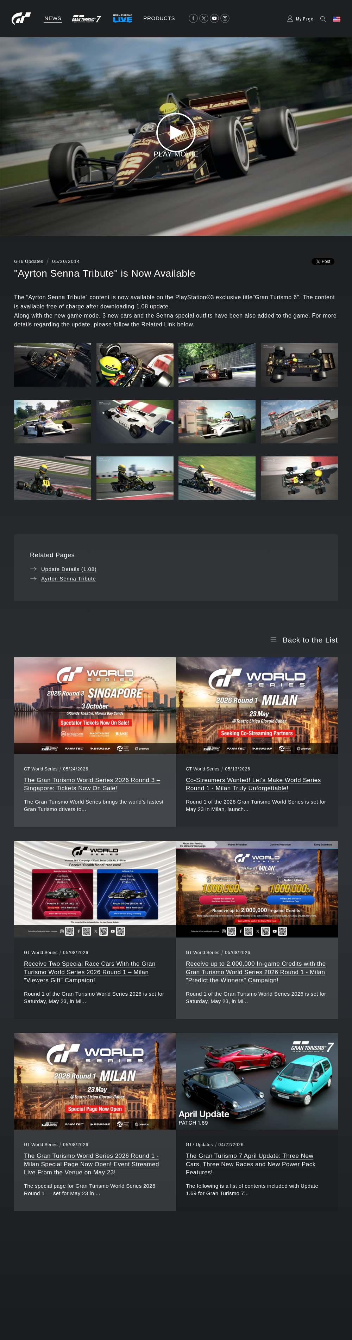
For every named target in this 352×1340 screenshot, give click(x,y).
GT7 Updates (199, 1145)
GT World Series (40, 769)
